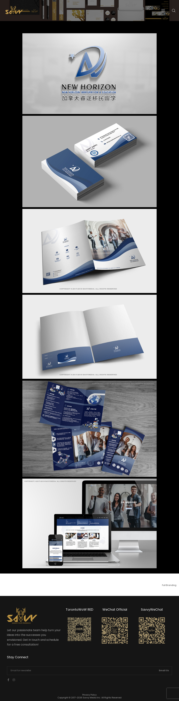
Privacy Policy (89, 694)
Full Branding (169, 585)
